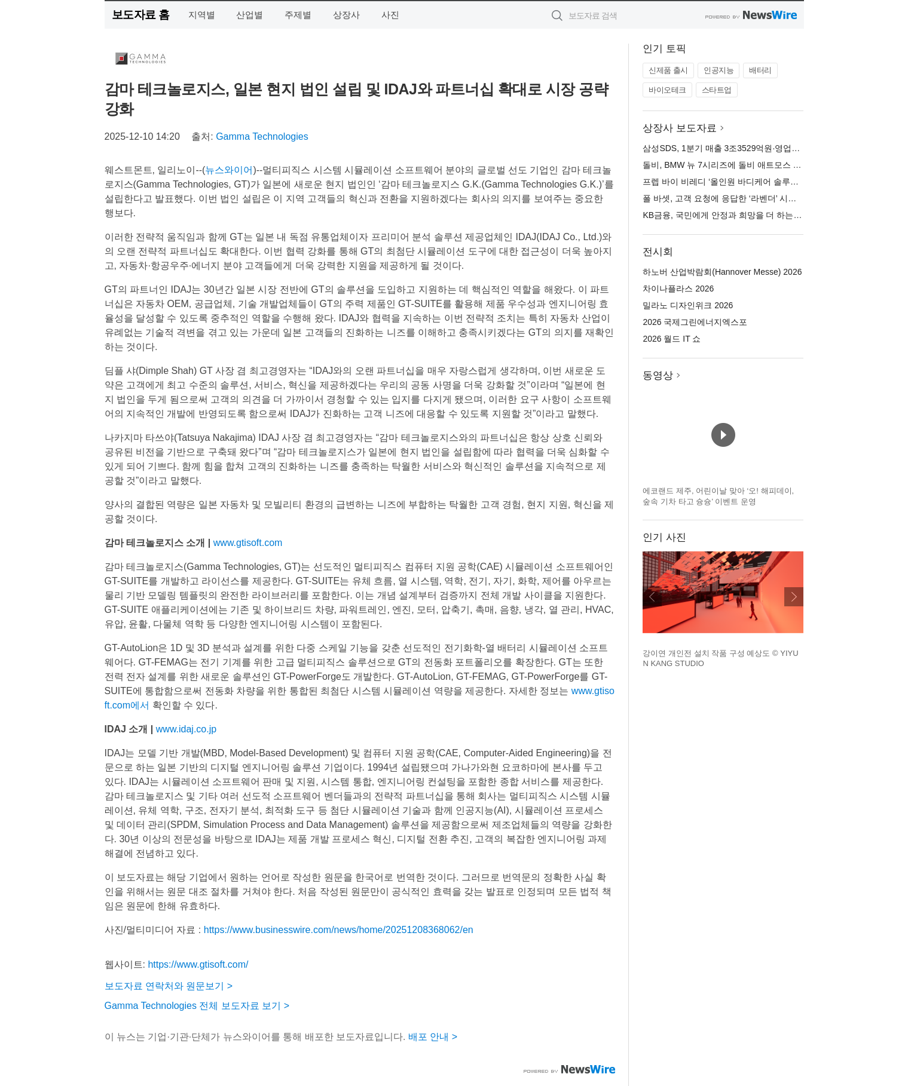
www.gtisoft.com (248, 543)
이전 (652, 596)
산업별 (249, 15)
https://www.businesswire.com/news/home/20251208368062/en (338, 930)
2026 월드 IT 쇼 (672, 338)
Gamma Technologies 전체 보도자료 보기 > (197, 1006)
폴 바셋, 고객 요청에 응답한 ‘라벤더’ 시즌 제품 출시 (738, 198)
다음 (793, 596)
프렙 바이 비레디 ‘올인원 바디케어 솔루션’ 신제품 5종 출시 (752, 181)
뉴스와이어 (229, 170)
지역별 (201, 15)
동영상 (658, 375)
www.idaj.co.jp (186, 729)
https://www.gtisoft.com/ (198, 964)
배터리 (760, 70)
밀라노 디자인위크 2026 (688, 305)
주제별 (298, 15)
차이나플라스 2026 (678, 288)
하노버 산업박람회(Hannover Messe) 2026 (722, 272)
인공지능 (718, 70)
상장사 (346, 15)
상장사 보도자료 (680, 128)
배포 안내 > (432, 1037)
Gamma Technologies (262, 136)
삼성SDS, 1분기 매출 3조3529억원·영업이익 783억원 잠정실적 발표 (769, 148)
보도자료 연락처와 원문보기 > (169, 986)
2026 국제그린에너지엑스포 (695, 322)
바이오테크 (667, 89)
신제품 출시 (668, 70)
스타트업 (717, 89)
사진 (390, 15)
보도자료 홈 (141, 14)
